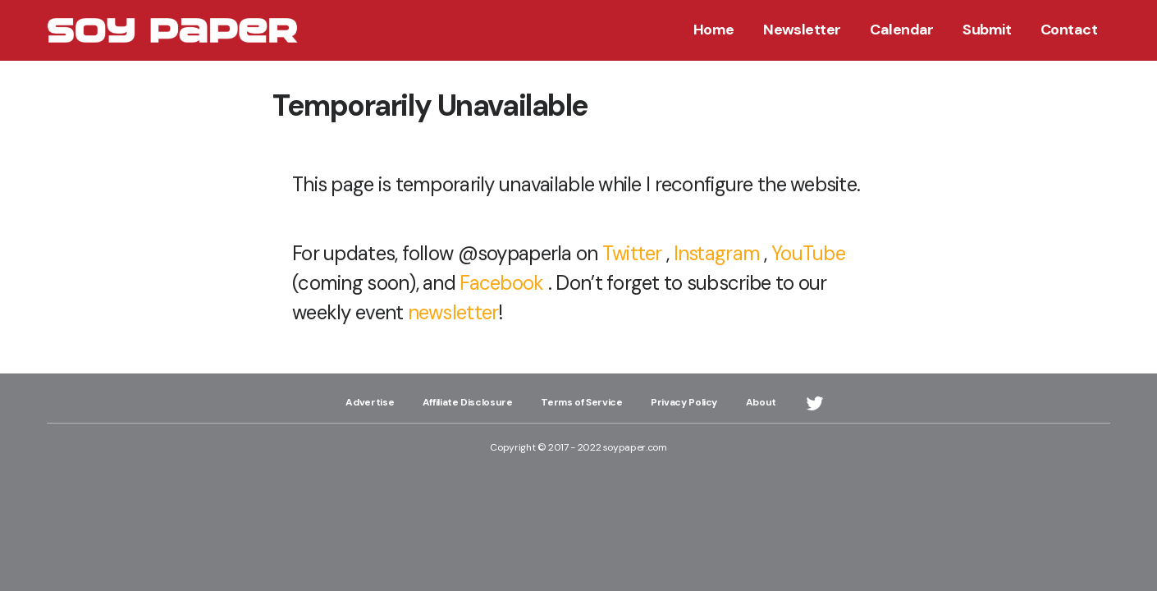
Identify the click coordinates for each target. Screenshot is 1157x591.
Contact (1068, 29)
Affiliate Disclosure (468, 402)
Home (713, 29)
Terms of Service (581, 402)
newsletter (453, 312)
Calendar (902, 29)
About (761, 402)
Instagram (717, 253)
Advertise (369, 402)
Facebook (501, 283)
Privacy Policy (684, 402)
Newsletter (802, 29)
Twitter (632, 253)
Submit (987, 29)
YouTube (808, 253)
